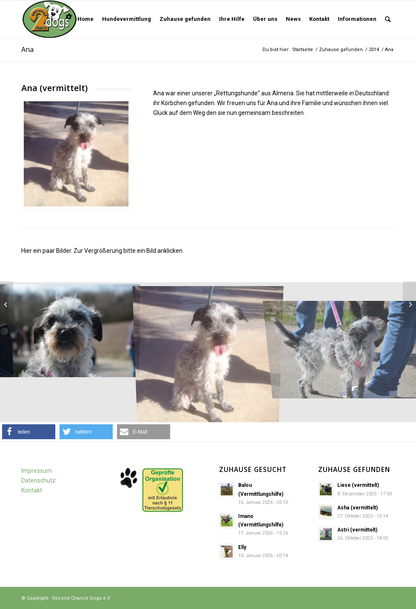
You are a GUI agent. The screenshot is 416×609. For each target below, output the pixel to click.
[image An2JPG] (69, 329)
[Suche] (388, 19)
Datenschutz (38, 480)
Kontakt (31, 490)
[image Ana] (208, 352)
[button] (28, 431)
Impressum (36, 470)
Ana (27, 49)
